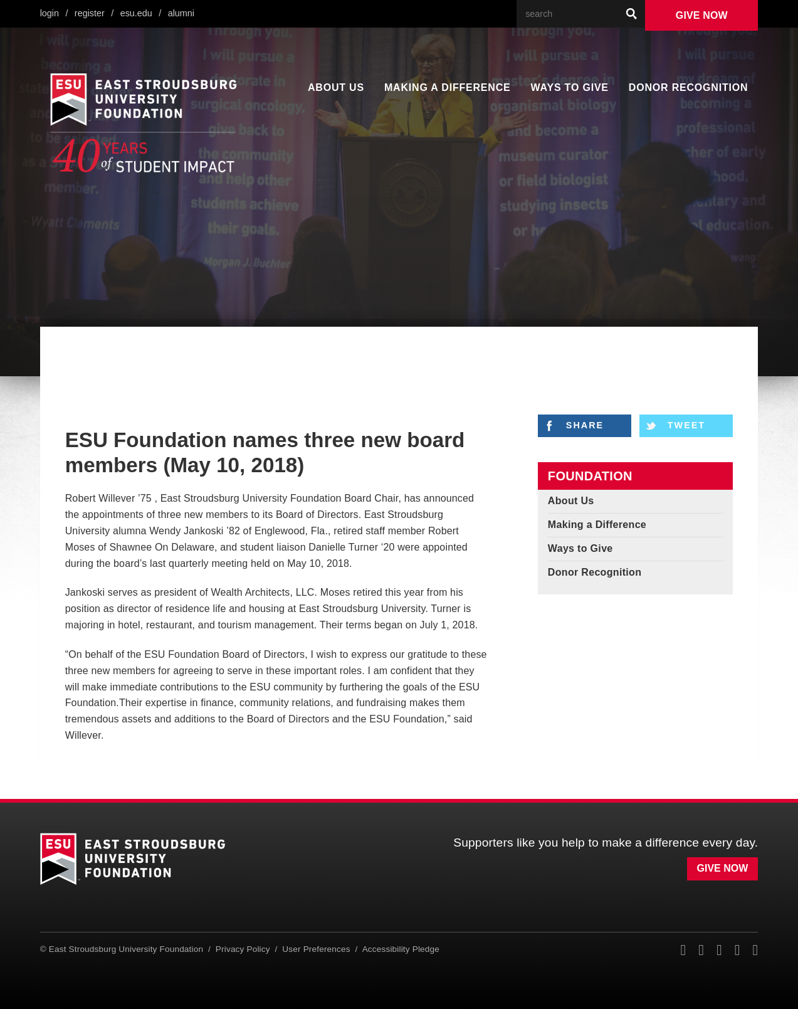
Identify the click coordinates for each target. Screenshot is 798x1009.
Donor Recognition (687, 87)
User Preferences (314, 948)
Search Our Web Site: (617, 0)
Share (584, 425)
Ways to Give (566, 87)
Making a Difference (445, 87)
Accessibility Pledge (395, 948)
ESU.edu (139, 13)
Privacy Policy (244, 948)
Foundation (590, 475)
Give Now (702, 16)
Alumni (184, 13)
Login (50, 13)
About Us (336, 87)
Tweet (687, 425)
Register (91, 13)
